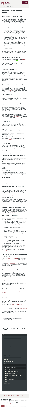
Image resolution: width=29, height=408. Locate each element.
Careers (14, 395)
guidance (10, 90)
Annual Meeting (9, 395)
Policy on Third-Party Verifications (10, 373)
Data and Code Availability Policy (8, 6)
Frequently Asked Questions (17, 304)
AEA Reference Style (12, 139)
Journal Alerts (6, 381)
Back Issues (6, 385)
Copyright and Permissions (8, 361)
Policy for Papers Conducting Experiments (12, 371)
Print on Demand (7, 387)
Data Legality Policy (8, 369)
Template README (5, 250)
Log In (19, 396)
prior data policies (23, 308)
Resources (18, 395)
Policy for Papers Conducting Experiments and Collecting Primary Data (12, 319)
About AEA (15, 396)
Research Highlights (7, 383)
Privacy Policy (12, 403)
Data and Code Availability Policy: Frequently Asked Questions (14, 329)
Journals (5, 334)
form (16, 113)
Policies (5, 363)
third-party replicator (17, 116)
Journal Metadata (7, 389)
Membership (10, 396)
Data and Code (6, 365)
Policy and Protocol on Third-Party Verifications (13, 324)
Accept (3, 405)
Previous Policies (7, 377)
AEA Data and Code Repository (12, 258)
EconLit (22, 395)
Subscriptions (6, 359)
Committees (5, 396)
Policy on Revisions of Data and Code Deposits (13, 375)
